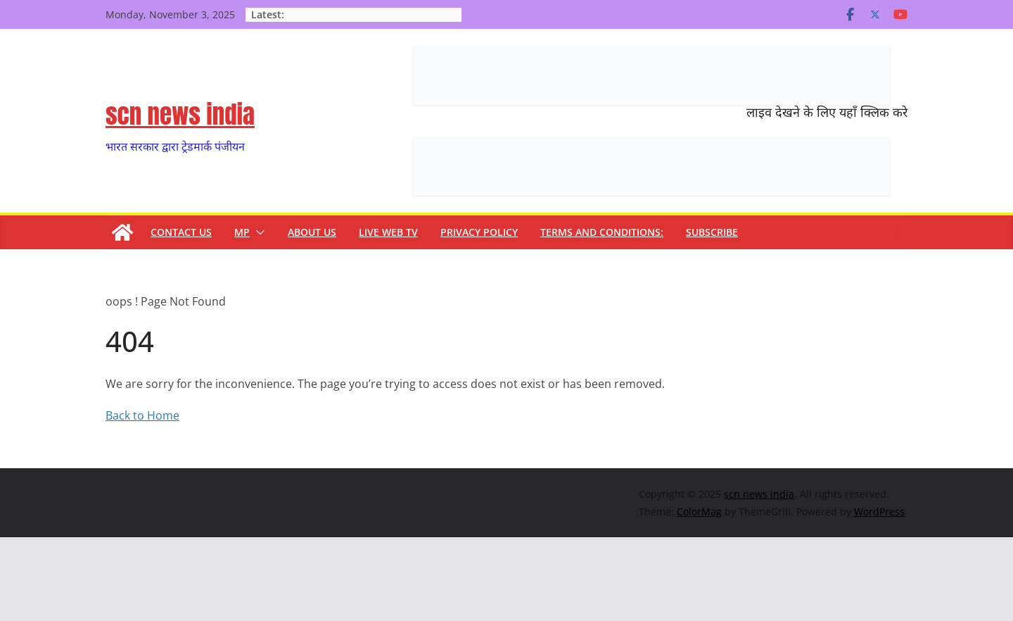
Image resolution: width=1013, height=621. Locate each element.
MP (242, 232)
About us (312, 232)
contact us (181, 232)
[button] (257, 232)
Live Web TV (388, 232)
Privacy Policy (479, 232)
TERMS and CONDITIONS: (601, 232)
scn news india (180, 114)
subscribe (712, 232)
